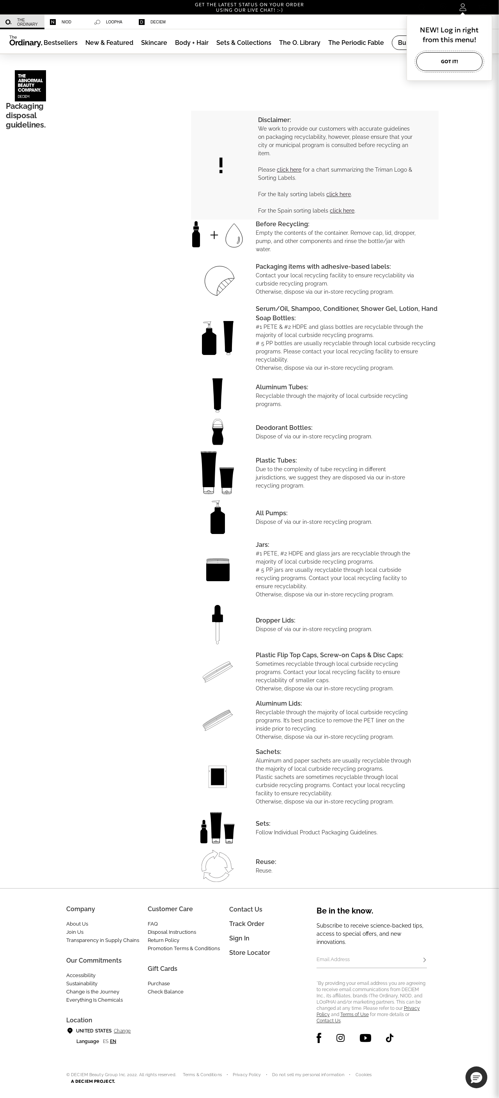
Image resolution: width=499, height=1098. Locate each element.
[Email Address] (372, 960)
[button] (109, 42)
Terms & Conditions (202, 1074)
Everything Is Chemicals (94, 1000)
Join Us (74, 932)
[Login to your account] (462, 7)
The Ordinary (21, 22)
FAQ (153, 924)
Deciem (152, 22)
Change (122, 1031)
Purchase (159, 983)
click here (289, 170)
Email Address (333, 959)
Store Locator (249, 952)
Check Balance (166, 992)
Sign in (239, 938)
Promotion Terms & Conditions (184, 948)
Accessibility (81, 975)
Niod (60, 22)
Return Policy (163, 940)
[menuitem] (22, 22)
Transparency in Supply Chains (102, 940)
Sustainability (81, 983)
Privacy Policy (247, 1074)
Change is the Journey (92, 992)
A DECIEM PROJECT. (93, 1081)
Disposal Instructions (172, 932)
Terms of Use (354, 1014)
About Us (77, 924)
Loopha (108, 22)
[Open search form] (421, 7)
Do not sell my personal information (308, 1074)
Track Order (246, 924)
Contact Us (329, 1020)
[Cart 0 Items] (484, 7)
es (105, 1041)
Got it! (449, 61)
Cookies (364, 1074)
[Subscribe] (424, 960)
